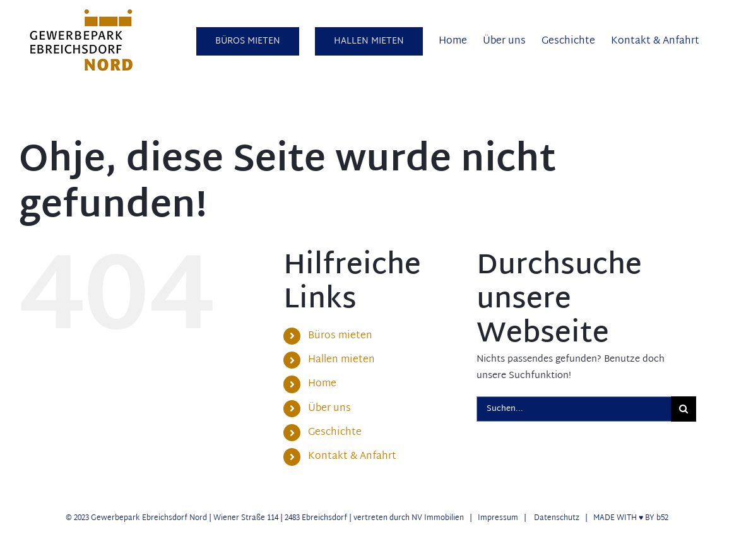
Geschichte (335, 433)
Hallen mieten (341, 360)
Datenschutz (556, 518)
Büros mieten (340, 336)
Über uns (329, 409)
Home (322, 384)
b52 (662, 518)
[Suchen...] (574, 409)
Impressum (498, 518)
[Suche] (683, 409)
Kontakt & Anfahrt (352, 456)
